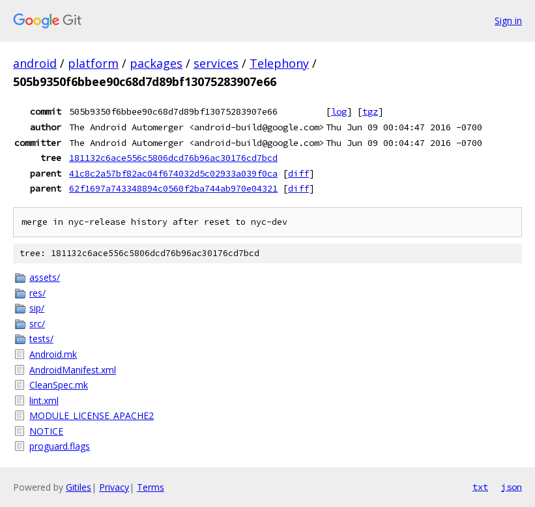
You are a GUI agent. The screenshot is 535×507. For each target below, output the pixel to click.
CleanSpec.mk (58, 385)
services (216, 63)
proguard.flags (59, 446)
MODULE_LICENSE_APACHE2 (91, 415)
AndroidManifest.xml (72, 370)
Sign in (508, 20)
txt (480, 487)
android (35, 63)
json (511, 487)
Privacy (114, 487)
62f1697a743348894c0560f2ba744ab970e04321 (173, 188)
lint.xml (44, 400)
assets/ (44, 277)
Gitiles (78, 487)
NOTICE (46, 431)
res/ (37, 293)
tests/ (41, 338)
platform (93, 63)
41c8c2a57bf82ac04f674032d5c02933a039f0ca (173, 173)
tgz (370, 111)
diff (298, 173)
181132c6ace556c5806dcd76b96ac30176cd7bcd (173, 158)
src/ (37, 323)
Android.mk (53, 354)
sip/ (36, 308)
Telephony (279, 63)
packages (156, 63)
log (339, 111)
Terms (150, 487)
